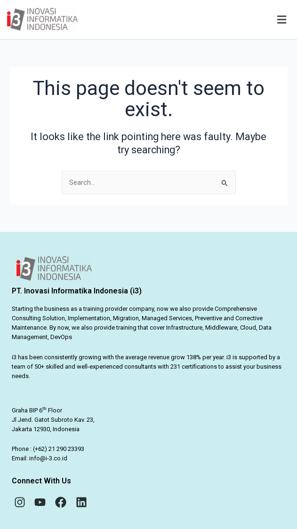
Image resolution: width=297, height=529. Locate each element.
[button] (192, 19)
